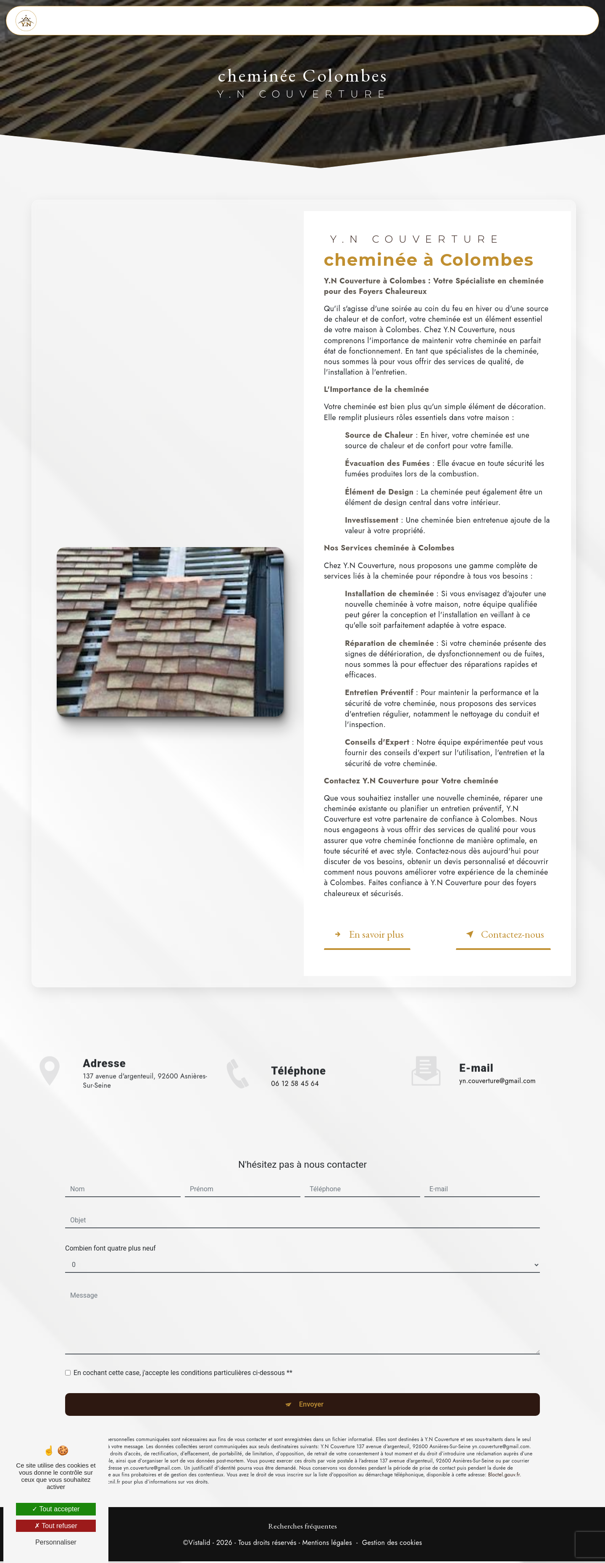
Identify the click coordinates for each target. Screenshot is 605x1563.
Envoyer (312, 1365)
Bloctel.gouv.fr (504, 1439)
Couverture (256, 21)
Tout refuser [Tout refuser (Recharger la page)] (55, 1525)
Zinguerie (318, 21)
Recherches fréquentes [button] (302, 1527)
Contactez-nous (503, 933)
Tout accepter (55, 1509)
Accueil (200, 21)
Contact (437, 21)
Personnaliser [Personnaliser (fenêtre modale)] (55, 1542)
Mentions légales (327, 1545)
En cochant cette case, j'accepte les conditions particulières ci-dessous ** (183, 1332)
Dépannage (379, 21)
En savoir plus (367, 933)
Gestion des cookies (392, 1545)
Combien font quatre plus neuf (110, 1207)
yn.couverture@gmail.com (497, 1039)
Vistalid (199, 1545)
